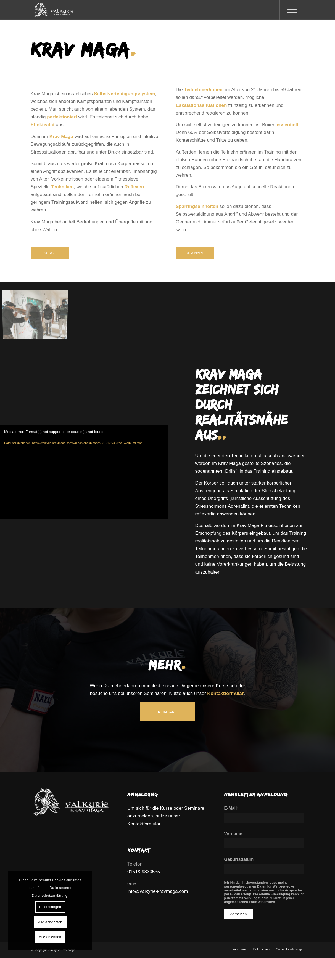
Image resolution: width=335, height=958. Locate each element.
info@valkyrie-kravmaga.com (157, 891)
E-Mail (231, 808)
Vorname (233, 834)
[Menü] (291, 10)
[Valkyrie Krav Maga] (54, 10)
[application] (84, 472)
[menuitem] (291, 10)
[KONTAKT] (167, 711)
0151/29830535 (143, 871)
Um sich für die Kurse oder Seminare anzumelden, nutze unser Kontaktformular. (165, 816)
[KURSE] (50, 253)
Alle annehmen (50, 922)
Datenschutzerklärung (49, 896)
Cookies (58, 880)
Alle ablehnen (50, 937)
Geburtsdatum (239, 859)
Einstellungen (50, 907)
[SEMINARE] (195, 253)
